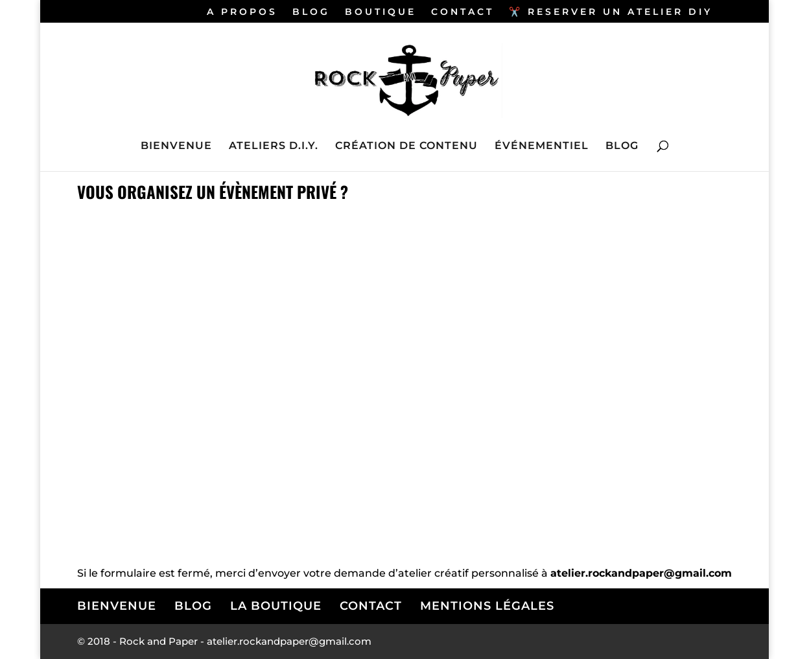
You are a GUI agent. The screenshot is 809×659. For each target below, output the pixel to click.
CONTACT (462, 12)
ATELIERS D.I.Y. (273, 146)
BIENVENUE (176, 146)
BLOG (311, 12)
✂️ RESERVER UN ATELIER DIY (610, 12)
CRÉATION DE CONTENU (406, 146)
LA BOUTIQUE (276, 606)
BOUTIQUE (380, 12)
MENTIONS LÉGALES (487, 606)
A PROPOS (242, 12)
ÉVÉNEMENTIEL (542, 146)
